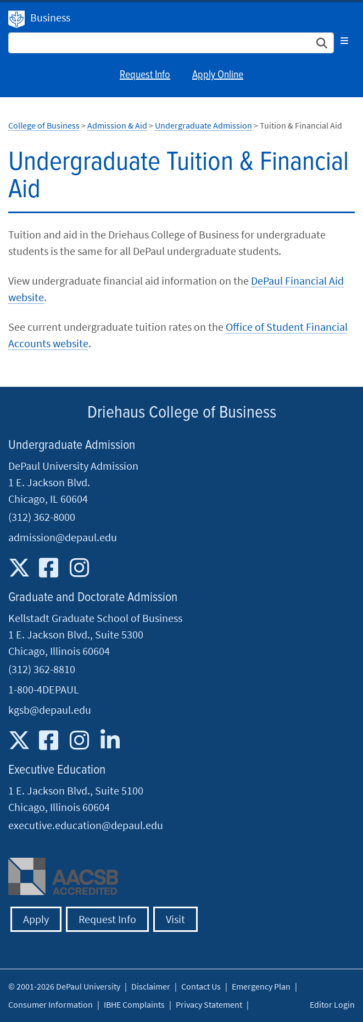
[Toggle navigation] (344, 41)
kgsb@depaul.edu (49, 709)
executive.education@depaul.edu (85, 825)
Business (50, 17)
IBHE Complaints (134, 1004)
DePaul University (16, 19)
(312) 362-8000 (41, 517)
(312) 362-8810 (41, 669)
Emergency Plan (261, 986)
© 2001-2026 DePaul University (64, 986)
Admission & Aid (117, 125)
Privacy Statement (209, 1004)
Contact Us (201, 986)
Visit (175, 919)
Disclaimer (150, 986)
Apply (36, 919)
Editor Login (332, 1004)
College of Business (44, 125)
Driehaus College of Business (181, 413)
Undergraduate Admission (203, 125)
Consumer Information (50, 1004)
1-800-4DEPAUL (43, 689)
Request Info (145, 75)
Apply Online (217, 75)
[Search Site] (171, 42)
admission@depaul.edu (62, 537)
